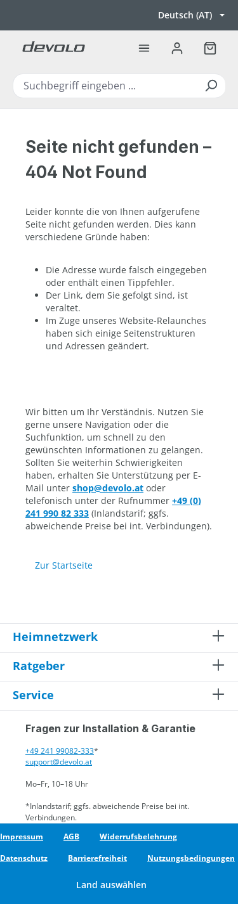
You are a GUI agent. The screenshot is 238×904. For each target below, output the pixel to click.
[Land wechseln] (119, 885)
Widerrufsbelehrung (138, 836)
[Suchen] (210, 86)
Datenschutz (24, 858)
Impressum (21, 836)
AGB (71, 836)
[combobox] (119, 86)
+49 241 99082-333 (59, 751)
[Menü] (144, 48)
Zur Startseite (64, 565)
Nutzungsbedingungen (191, 858)
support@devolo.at (58, 761)
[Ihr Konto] (177, 48)
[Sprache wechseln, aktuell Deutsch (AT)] (191, 15)
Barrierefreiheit (97, 858)
